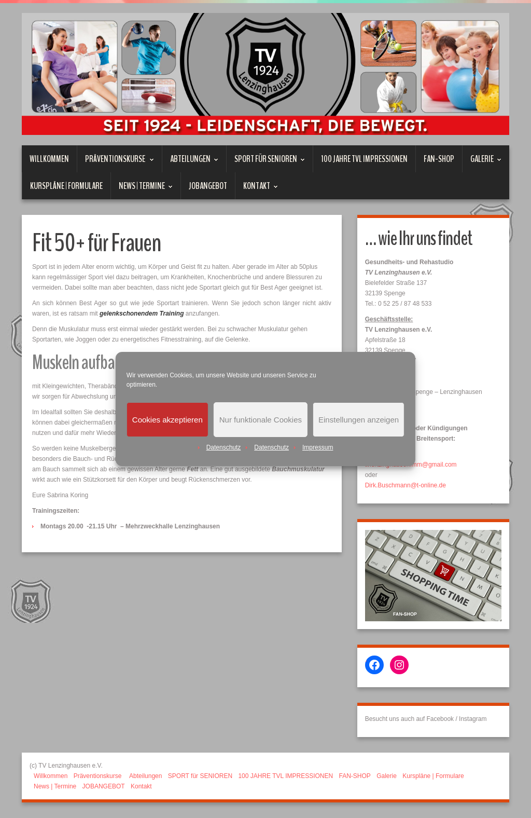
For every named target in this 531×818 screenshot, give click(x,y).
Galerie (482, 162)
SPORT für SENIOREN (266, 162)
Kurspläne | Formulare (66, 186)
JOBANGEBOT (208, 186)
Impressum (317, 447)
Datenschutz (223, 447)
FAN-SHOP (439, 159)
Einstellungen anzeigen (358, 419)
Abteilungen (190, 162)
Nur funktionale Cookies (260, 419)
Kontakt (256, 189)
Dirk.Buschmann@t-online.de (405, 485)
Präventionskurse (115, 162)
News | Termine (142, 189)
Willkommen (49, 159)
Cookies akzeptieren (167, 419)
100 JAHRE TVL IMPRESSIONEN (364, 159)
